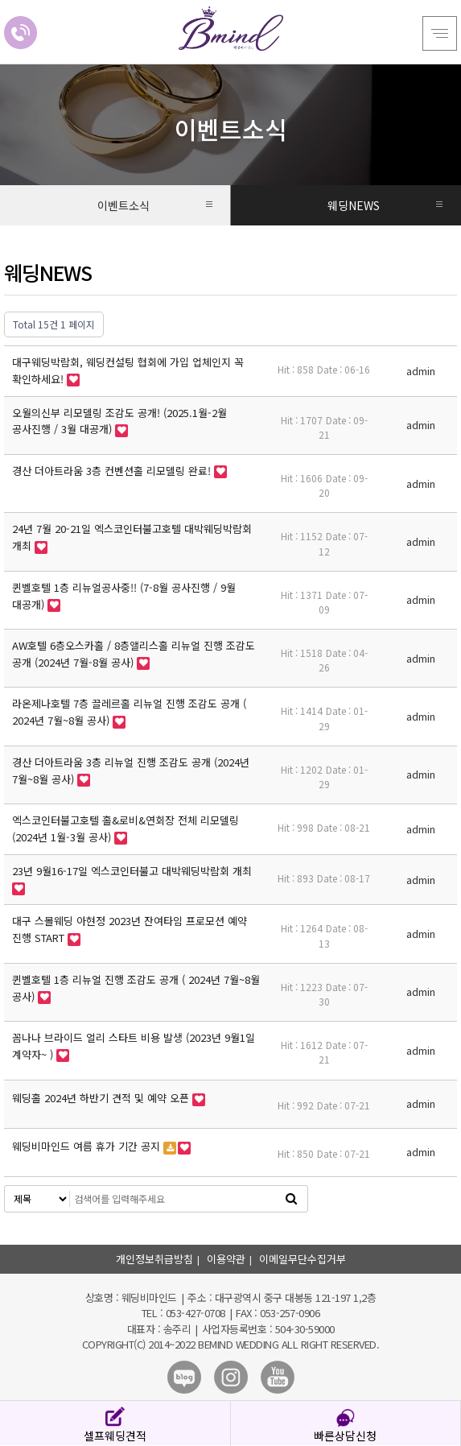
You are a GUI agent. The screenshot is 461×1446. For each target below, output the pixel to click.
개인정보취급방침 (154, 1258)
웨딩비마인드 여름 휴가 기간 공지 (87, 1146)
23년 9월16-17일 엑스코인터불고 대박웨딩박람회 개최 (132, 870)
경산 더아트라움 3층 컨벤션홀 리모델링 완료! (113, 470)
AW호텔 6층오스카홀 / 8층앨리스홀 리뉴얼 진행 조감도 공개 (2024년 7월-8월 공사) (133, 654)
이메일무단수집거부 (302, 1258)
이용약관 (226, 1258)
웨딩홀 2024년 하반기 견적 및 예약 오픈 (102, 1097)
